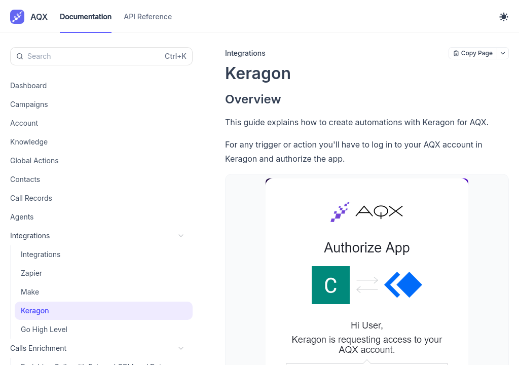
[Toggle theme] (503, 16)
